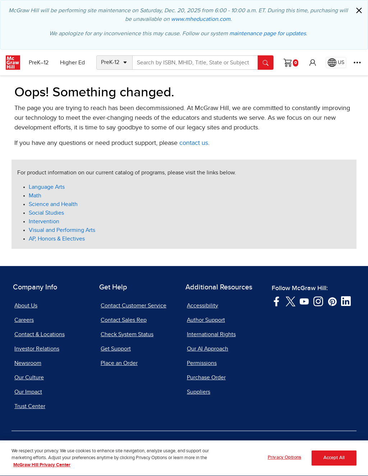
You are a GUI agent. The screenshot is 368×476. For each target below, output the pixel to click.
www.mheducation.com (200, 19)
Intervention (44, 221)
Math (35, 195)
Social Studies (46, 213)
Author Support (206, 320)
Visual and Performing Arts (62, 230)
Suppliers (198, 392)
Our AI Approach (207, 349)
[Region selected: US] (336, 62)
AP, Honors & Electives (57, 239)
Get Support (116, 349)
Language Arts (47, 187)
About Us (25, 305)
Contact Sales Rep (124, 320)
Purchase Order (206, 377)
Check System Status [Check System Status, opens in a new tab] (127, 334)
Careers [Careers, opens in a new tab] (24, 320)
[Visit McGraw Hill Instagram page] (318, 301)
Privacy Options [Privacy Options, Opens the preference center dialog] (284, 461)
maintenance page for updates (267, 33)
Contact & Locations (39, 334)
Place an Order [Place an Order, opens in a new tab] (119, 363)
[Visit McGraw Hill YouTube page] (304, 301)
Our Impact (28, 392)
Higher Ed (72, 62)
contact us (193, 143)
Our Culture (29, 377)
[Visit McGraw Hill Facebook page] (276, 301)
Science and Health (53, 204)
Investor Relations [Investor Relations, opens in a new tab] (36, 349)
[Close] (359, 10)
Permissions (202, 363)
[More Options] (357, 63)
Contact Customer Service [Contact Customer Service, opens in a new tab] (133, 305)
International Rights (211, 334)
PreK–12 (39, 62)
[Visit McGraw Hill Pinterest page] (332, 301)
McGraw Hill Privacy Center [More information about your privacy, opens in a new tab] (41, 468)
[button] (312, 63)
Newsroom (27, 363)
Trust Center (29, 406)
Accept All (334, 461)
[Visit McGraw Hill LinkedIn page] (346, 301)
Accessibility (202, 305)
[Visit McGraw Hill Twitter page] (290, 301)
